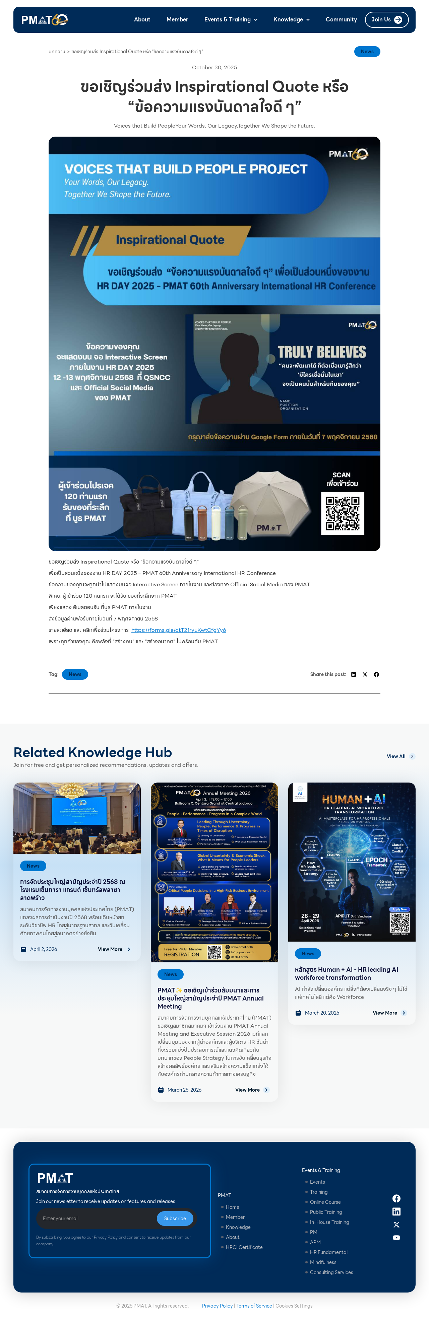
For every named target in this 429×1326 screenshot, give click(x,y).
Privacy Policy (217, 1306)
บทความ (57, 51)
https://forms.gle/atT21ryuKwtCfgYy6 (178, 630)
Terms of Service (254, 1306)
